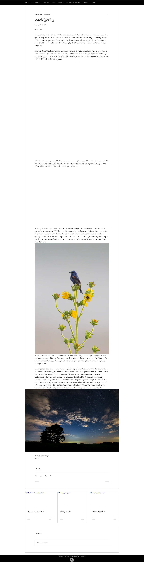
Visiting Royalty (65, 511)
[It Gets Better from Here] (39, 500)
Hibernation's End (98, 511)
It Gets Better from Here (36, 511)
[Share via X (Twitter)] (41, 475)
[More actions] (108, 14)
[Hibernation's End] (104, 500)
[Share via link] (51, 475)
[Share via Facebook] (36, 475)
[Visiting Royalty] (72, 500)
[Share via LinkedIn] (46, 475)
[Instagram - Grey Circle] (72, 560)
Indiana (38, 468)
